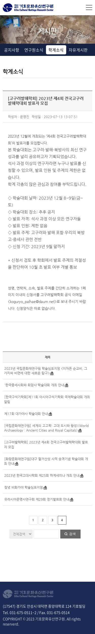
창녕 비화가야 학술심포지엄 (23, 487)
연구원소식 (33, 50)
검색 (72, 534)
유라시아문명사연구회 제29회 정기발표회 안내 (36, 499)
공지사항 (11, 50)
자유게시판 (78, 50)
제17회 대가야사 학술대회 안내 (26, 414)
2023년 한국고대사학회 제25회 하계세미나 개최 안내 (41, 475)
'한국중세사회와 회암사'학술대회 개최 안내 (34, 385)
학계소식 (56, 50)
